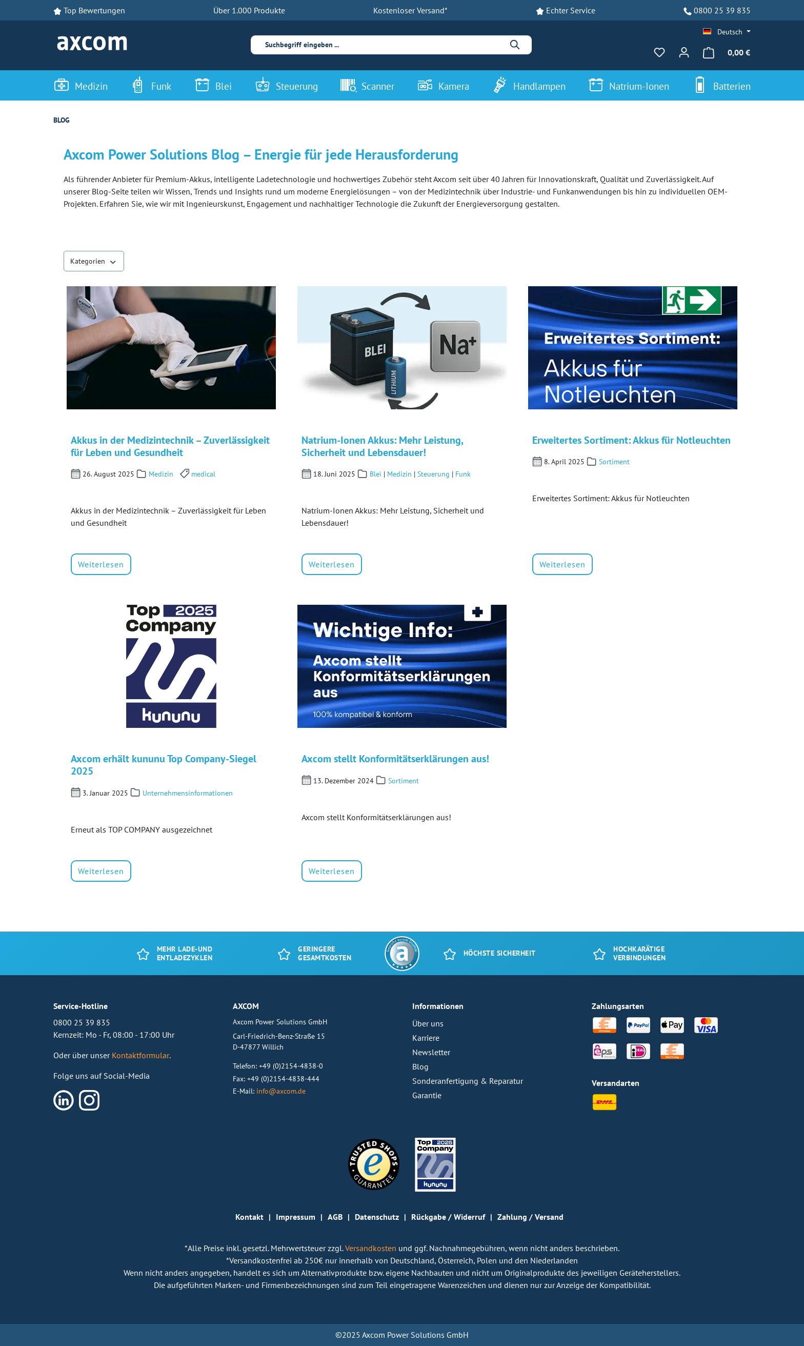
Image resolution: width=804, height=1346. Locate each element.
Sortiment (614, 461)
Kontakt (249, 1217)
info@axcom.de (281, 1091)
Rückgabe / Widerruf (448, 1217)
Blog (420, 1066)
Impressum (295, 1217)
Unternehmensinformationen (188, 793)
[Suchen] (515, 44)
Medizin (161, 474)
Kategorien (93, 260)
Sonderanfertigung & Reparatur (467, 1081)
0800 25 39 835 (722, 10)
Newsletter (431, 1052)
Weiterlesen (101, 564)
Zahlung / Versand (530, 1217)
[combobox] (383, 44)
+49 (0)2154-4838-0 (291, 1066)
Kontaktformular (140, 1055)
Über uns (428, 1023)
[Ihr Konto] (684, 52)
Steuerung (433, 474)
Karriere (425, 1038)
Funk (463, 474)
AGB (335, 1217)
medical (203, 474)
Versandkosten (371, 1248)
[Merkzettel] (659, 52)
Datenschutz (377, 1217)
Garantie (426, 1095)
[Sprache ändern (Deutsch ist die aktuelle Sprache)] (727, 32)
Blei (375, 474)
